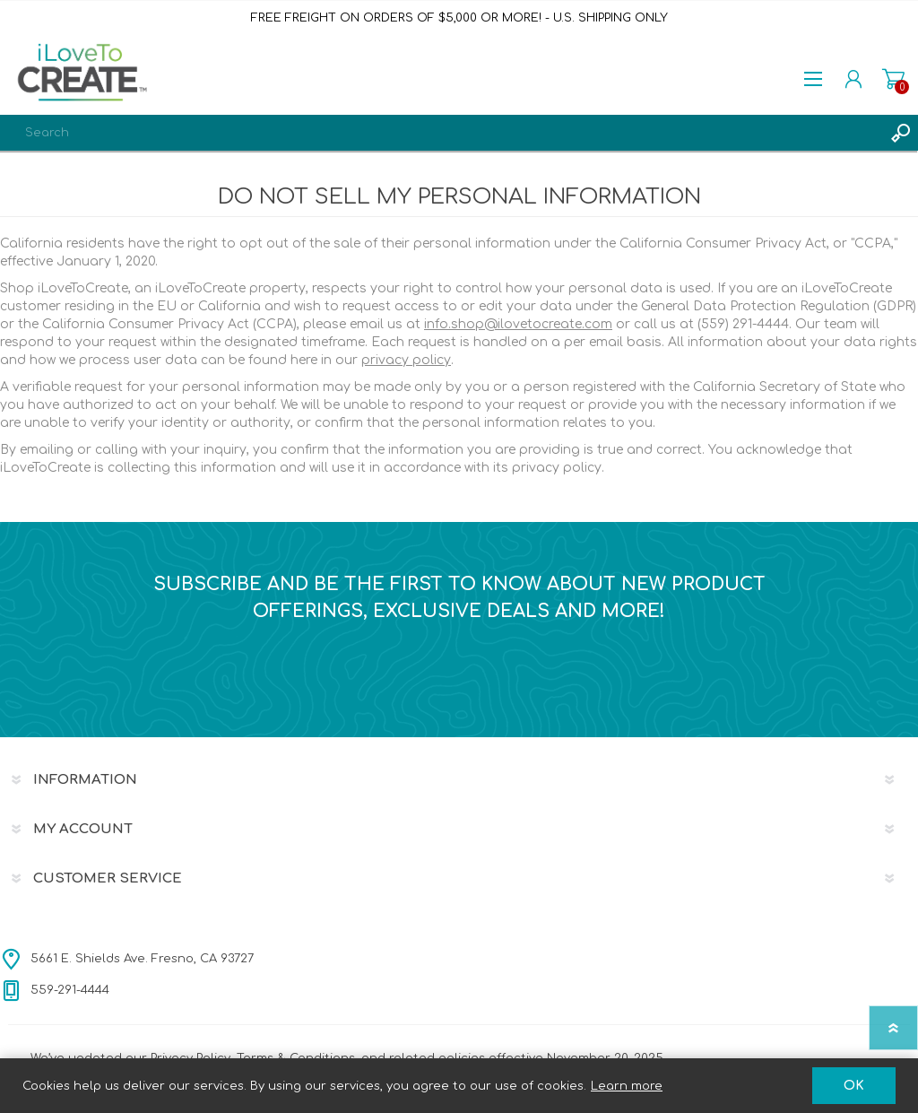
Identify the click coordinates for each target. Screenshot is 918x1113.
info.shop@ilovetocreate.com (518, 324)
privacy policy (406, 360)
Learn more (627, 1086)
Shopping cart (893, 79)
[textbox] (441, 133)
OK (854, 1085)
